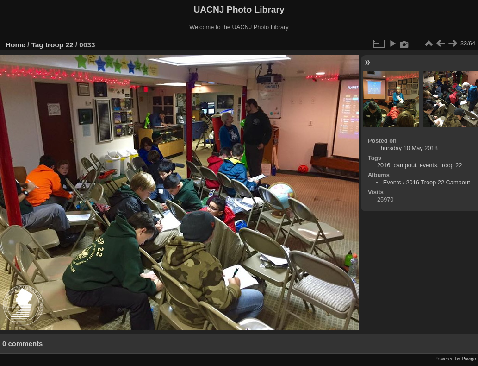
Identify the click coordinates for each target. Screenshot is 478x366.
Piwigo (469, 358)
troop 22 (59, 45)
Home (15, 45)
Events (392, 182)
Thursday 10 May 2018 (407, 148)
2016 (383, 165)
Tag (37, 45)
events (428, 165)
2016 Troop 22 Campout (438, 182)
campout (405, 165)
